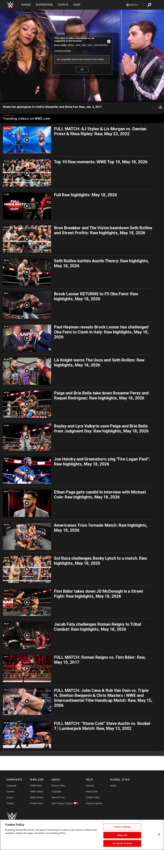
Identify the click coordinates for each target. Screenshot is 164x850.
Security (90, 785)
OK (82, 69)
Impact (9, 797)
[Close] (158, 834)
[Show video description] (153, 107)
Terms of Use (58, 797)
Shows (26, 4)
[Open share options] (160, 107)
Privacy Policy (58, 785)
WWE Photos (36, 797)
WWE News (36, 785)
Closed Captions (94, 803)
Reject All (122, 835)
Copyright (56, 791)
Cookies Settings (122, 827)
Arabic (113, 785)
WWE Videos (36, 791)
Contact (10, 803)
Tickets (63, 4)
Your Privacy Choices (62, 803)
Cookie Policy (93, 797)
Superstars (44, 4)
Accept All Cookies (122, 843)
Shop (76, 4)
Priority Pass (36, 803)
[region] (82, 835)
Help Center (92, 791)
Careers (10, 791)
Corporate (11, 785)
